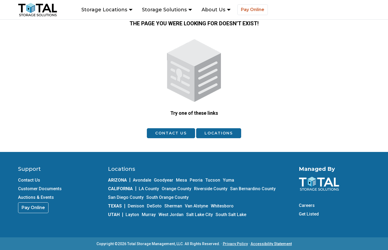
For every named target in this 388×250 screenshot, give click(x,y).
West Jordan (170, 214)
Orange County (176, 188)
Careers (307, 205)
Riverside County (210, 188)
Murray (149, 214)
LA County (149, 188)
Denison (136, 206)
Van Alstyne (196, 206)
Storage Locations (107, 10)
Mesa (181, 180)
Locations (219, 133)
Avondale (142, 180)
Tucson (212, 180)
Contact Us (171, 133)
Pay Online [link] (33, 207)
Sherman (173, 206)
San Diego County (126, 197)
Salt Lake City (199, 214)
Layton (132, 214)
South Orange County (167, 197)
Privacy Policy (235, 244)
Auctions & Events (36, 197)
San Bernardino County (253, 188)
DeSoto (154, 206)
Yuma (228, 180)
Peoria (196, 180)
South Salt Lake (231, 214)
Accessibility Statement (271, 244)
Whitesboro (222, 206)
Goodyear (163, 180)
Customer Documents (40, 188)
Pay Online (252, 9)
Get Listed (309, 214)
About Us (216, 10)
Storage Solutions (167, 10)
